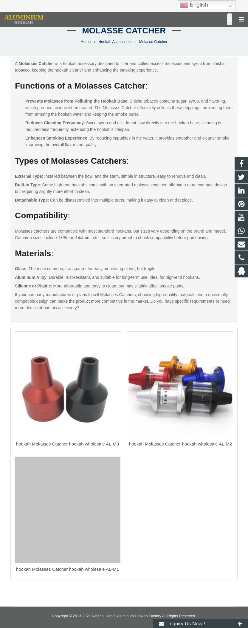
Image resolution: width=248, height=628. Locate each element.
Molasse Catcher (124, 30)
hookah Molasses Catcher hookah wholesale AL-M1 (67, 569)
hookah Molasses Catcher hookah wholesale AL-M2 (180, 443)
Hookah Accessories (115, 42)
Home (86, 42)
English (194, 5)
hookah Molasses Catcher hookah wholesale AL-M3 (67, 443)
